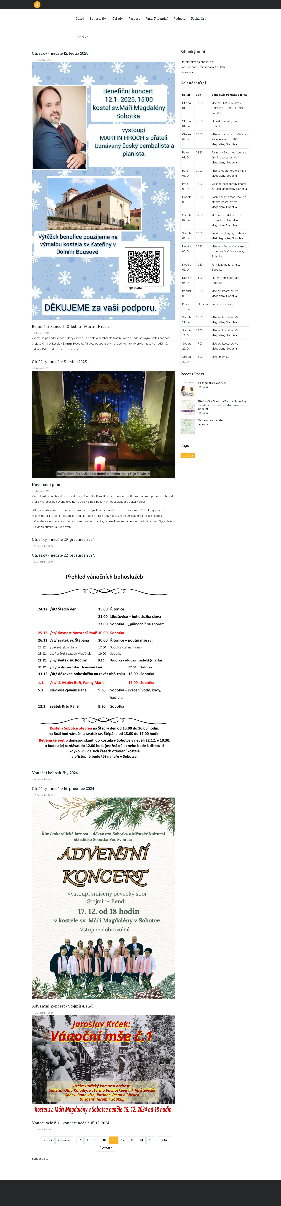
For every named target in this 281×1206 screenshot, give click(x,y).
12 (124, 1140)
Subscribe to (40, 1158)
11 (115, 1141)
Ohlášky (187, 455)
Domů (80, 18)
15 (152, 1140)
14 (143, 1140)
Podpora (179, 18)
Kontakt (82, 37)
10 (105, 1140)
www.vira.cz (188, 72)
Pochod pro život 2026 (212, 383)
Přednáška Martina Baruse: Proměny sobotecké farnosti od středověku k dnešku (222, 405)
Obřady (117, 18)
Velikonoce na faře (210, 420)
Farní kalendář (156, 18)
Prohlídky (198, 18)
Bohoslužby (98, 18)
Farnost (134, 18)
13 (133, 1140)
